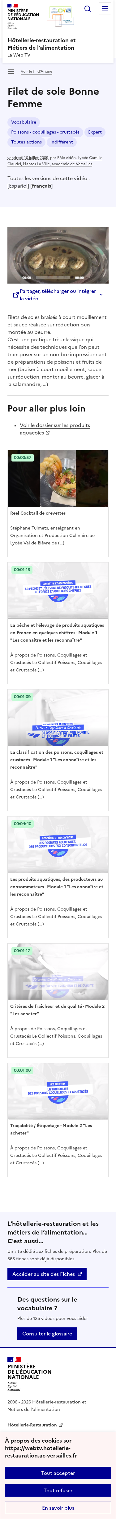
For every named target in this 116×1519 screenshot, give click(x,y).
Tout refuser (58, 1490)
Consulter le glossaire (47, 1333)
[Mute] (90, 277)
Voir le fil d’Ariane (36, 71)
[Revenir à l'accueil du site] (29, 1374)
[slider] (53, 277)
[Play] (58, 255)
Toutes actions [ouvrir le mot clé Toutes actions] (26, 142)
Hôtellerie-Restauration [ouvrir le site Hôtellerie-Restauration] (32, 1425)
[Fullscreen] (100, 277)
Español (18, 185)
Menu (105, 8)
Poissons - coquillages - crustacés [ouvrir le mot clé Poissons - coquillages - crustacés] (45, 132)
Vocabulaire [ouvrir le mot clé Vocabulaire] (23, 122)
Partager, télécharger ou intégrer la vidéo (54, 294)
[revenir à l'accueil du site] (58, 44)
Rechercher (87, 8)
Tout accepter (58, 1473)
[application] (58, 255)
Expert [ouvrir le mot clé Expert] (95, 132)
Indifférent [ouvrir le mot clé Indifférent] (61, 142)
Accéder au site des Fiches (43, 1274)
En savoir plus (58, 1508)
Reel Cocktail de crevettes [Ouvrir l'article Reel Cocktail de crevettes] (38, 513)
